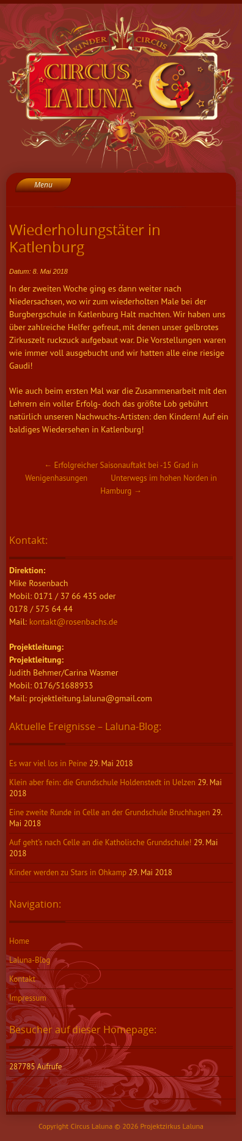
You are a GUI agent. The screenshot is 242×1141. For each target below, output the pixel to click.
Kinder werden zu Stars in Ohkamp (68, 872)
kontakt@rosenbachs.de (73, 621)
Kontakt (22, 979)
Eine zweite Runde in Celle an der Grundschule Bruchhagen (109, 812)
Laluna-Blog (29, 960)
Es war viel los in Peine (48, 763)
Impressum (27, 998)
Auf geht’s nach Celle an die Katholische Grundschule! (100, 842)
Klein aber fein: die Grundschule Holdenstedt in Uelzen (102, 782)
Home (19, 941)
